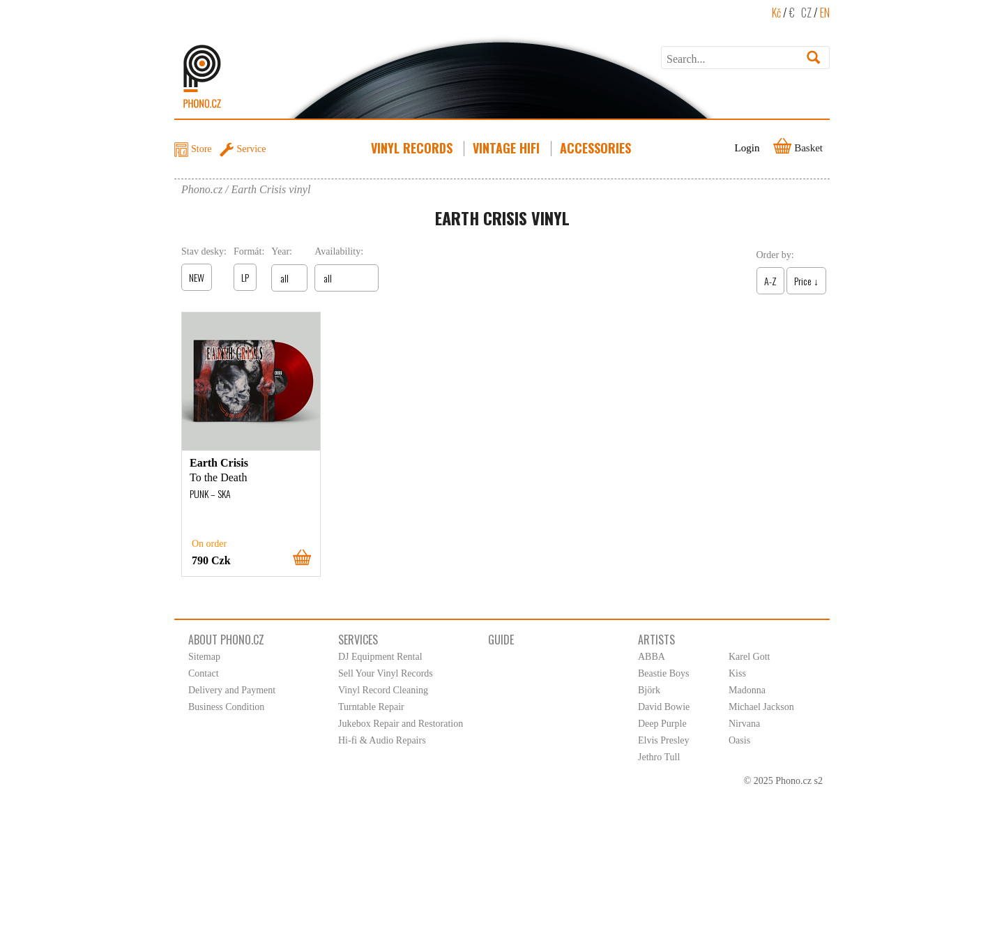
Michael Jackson (761, 707)
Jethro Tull (659, 757)
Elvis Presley (664, 740)
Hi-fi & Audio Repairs (382, 740)
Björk (649, 690)
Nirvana (744, 723)
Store (201, 149)
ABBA (651, 656)
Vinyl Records (413, 148)
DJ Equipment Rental (380, 656)
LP (245, 277)
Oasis (739, 740)
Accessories (597, 148)
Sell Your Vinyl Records (385, 673)
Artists (656, 639)
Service (251, 149)
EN (825, 12)
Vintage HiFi (507, 148)
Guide (501, 639)
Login (747, 147)
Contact (203, 673)
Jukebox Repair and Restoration (400, 723)
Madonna (747, 690)
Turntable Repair (371, 707)
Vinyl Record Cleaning (383, 690)
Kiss (737, 673)
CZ (806, 12)
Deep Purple (662, 723)
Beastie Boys (664, 673)
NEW (196, 277)
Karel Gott (749, 656)
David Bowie (664, 707)
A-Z (770, 280)
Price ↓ (806, 280)
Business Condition (226, 707)
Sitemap (204, 656)
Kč (776, 12)
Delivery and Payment (231, 690)
